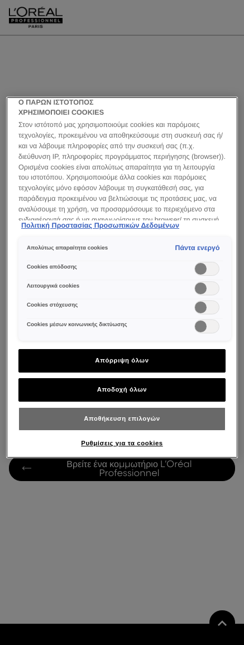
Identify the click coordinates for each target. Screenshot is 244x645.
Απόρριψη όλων (122, 360)
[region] (122, 277)
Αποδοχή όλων (122, 389)
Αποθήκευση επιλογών (122, 418)
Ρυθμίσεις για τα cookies (121, 443)
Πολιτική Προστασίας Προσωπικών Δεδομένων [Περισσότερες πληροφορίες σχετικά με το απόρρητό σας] (100, 225)
